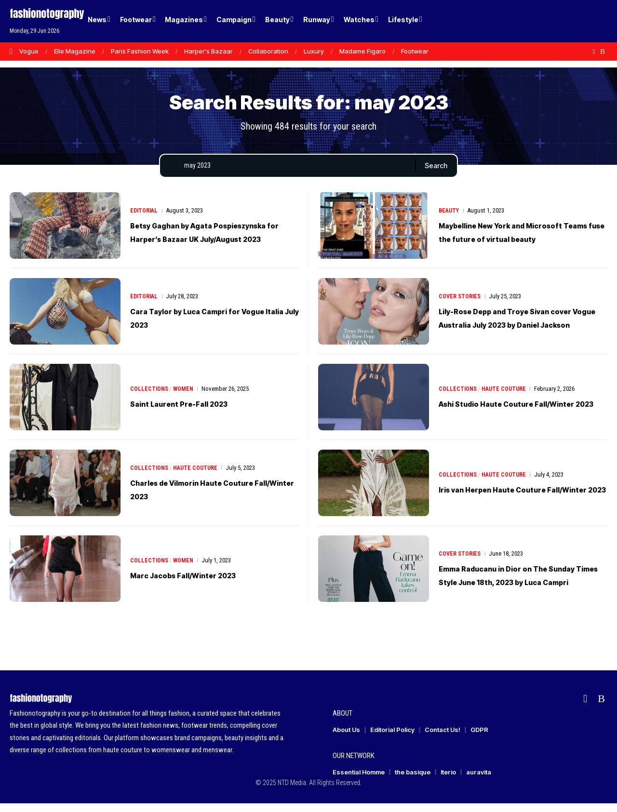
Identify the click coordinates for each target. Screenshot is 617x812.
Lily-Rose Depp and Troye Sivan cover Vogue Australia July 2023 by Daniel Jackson (522, 326)
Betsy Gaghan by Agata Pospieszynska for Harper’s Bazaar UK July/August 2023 (214, 240)
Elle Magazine (74, 51)
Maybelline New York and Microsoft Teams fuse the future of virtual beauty (522, 240)
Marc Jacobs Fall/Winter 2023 (201, 583)
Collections (150, 397)
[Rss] (602, 51)
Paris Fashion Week (140, 51)
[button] (583, 21)
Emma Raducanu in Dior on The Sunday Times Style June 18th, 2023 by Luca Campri (511, 583)
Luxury (314, 51)
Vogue (29, 51)
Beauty (450, 212)
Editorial (145, 212)
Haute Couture (506, 390)
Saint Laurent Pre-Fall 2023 (194, 412)
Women (185, 397)
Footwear (415, 51)
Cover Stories (461, 298)
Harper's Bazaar (208, 51)
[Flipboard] (594, 51)
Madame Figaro (362, 51)
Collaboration (268, 51)
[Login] (563, 21)
